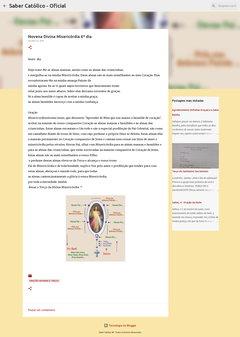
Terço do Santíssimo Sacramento (190, 171)
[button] (30, 47)
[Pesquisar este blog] (219, 6)
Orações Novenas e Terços (44, 281)
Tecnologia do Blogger (120, 325)
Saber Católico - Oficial (37, 6)
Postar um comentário (41, 310)
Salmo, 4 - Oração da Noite (187, 202)
